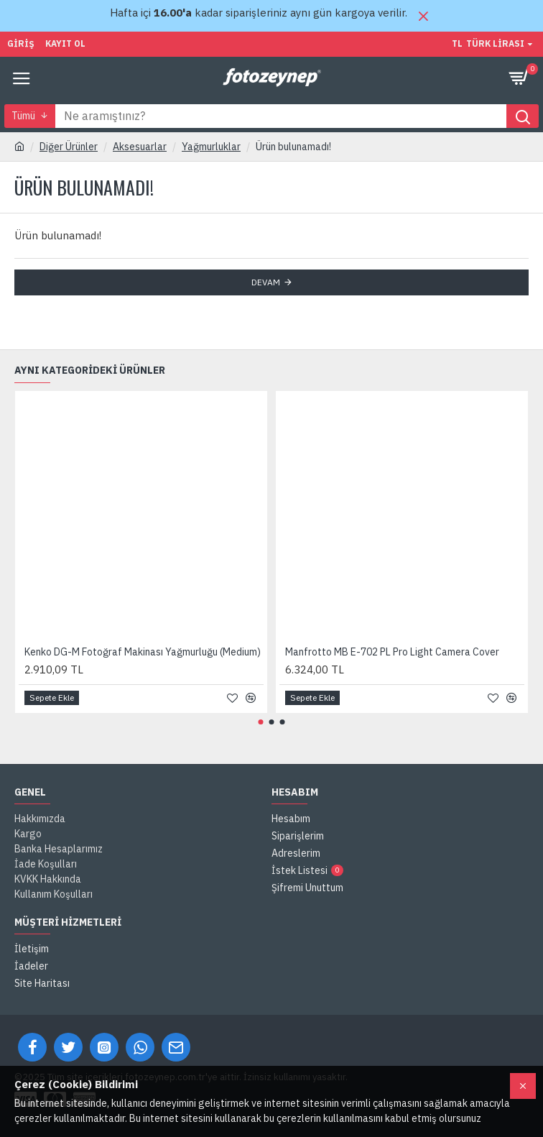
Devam (265, 282)
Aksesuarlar (140, 146)
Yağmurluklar (211, 146)
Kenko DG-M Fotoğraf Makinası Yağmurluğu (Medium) (142, 651)
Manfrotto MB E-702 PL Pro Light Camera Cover (392, 651)
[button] (261, 721)
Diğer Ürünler (69, 146)
